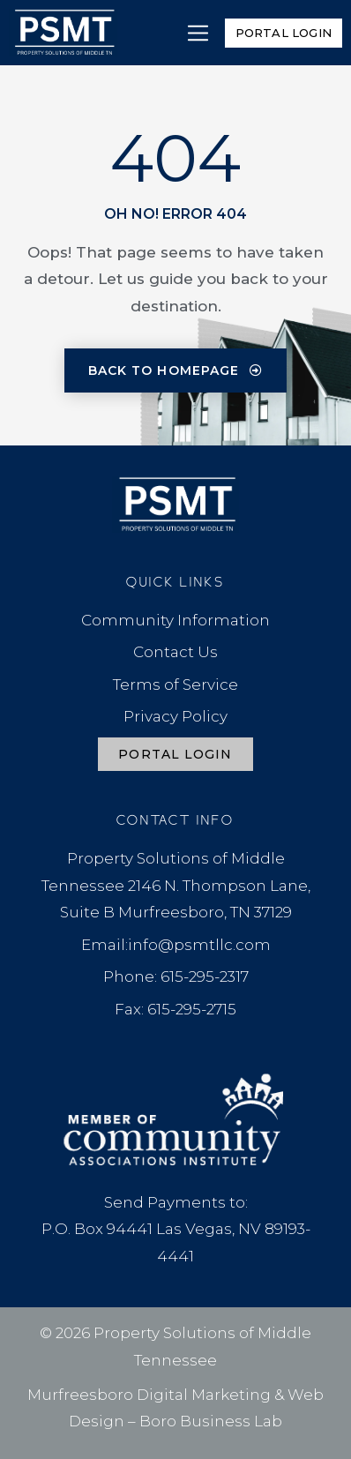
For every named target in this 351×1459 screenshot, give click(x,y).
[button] (198, 33)
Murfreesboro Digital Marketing (149, 1394)
